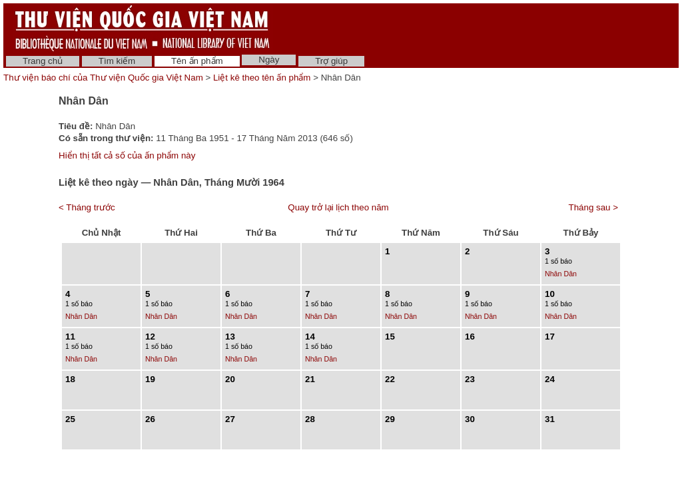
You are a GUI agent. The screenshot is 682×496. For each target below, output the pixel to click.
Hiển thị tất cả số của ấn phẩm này (127, 155)
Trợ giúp (331, 61)
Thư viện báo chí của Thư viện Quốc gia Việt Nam (103, 78)
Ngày (268, 60)
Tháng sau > (593, 207)
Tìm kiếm (117, 61)
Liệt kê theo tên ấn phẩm (261, 78)
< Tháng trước (87, 207)
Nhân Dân (561, 274)
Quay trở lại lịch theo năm (338, 207)
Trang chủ (43, 61)
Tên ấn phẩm (197, 61)
